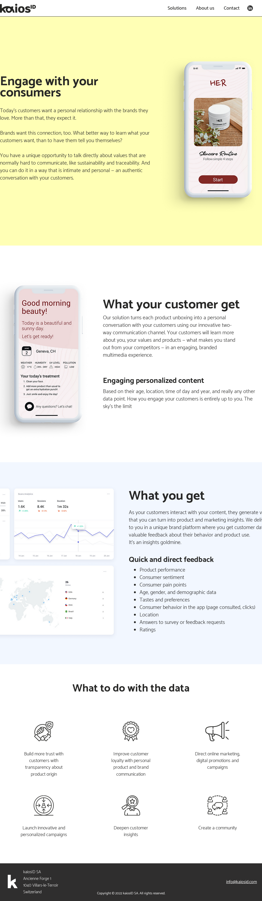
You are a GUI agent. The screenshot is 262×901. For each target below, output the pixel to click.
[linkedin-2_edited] (250, 8)
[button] (176, 8)
